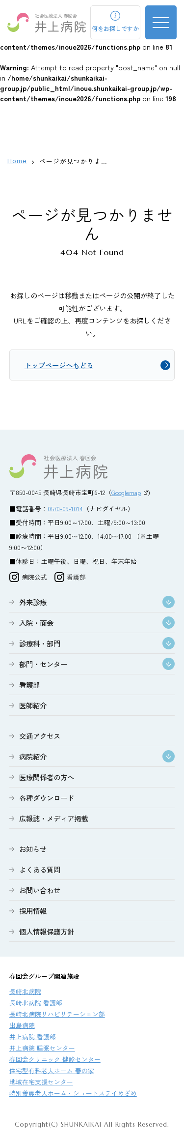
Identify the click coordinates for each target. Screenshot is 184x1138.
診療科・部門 (39, 643)
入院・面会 (36, 622)
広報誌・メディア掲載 (53, 818)
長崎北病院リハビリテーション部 (57, 1014)
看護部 (29, 684)
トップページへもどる (59, 365)
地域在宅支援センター (41, 1081)
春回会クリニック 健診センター (55, 1059)
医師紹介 (33, 705)
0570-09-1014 (65, 508)
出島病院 (22, 1025)
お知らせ (33, 849)
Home (17, 161)
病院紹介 (33, 756)
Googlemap (126, 492)
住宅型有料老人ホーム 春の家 (51, 1070)
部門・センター (43, 664)
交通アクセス (39, 735)
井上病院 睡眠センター (42, 1047)
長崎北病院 (25, 991)
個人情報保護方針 (46, 931)
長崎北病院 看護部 (35, 1002)
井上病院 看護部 (32, 1036)
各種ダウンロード (46, 797)
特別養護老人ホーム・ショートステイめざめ (73, 1093)
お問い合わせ (39, 890)
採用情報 (33, 910)
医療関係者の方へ (46, 777)
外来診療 (33, 602)
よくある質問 (39, 869)
